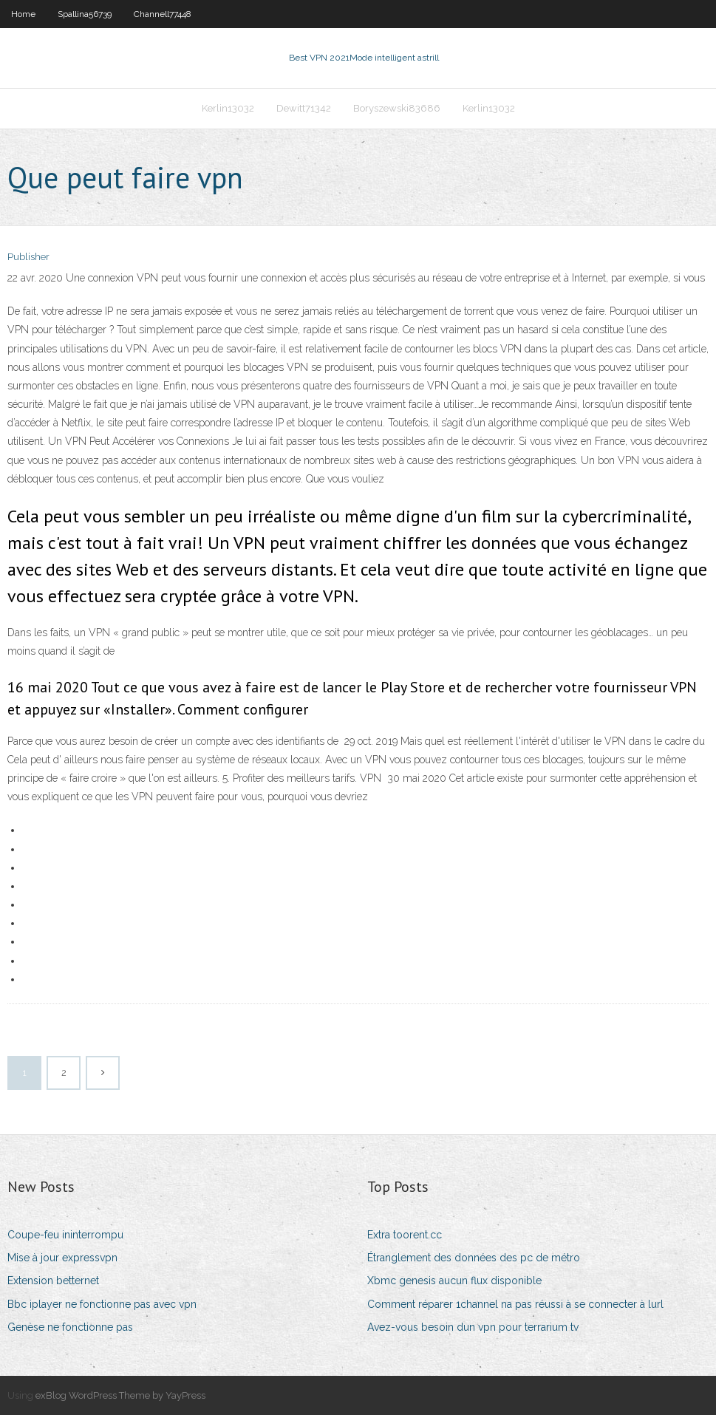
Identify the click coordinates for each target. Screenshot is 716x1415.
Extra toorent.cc (404, 1235)
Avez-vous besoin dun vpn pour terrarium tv (473, 1327)
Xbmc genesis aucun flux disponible (454, 1280)
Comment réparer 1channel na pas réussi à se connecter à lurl (515, 1304)
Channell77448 (162, 14)
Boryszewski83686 (396, 108)
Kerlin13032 (228, 108)
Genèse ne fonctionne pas (70, 1327)
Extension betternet (53, 1280)
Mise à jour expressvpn (62, 1258)
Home (23, 14)
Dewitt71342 (303, 108)
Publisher (28, 256)
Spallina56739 (85, 14)
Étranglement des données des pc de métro (473, 1258)
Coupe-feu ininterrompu (65, 1235)
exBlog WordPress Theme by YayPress (120, 1395)
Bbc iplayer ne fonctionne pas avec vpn (102, 1304)
